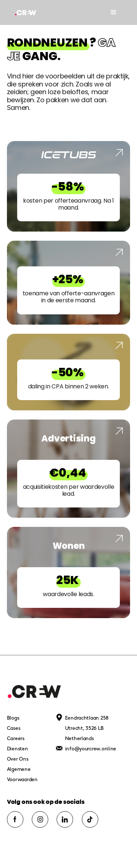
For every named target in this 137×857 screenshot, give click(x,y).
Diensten (17, 748)
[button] (113, 12)
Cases (13, 728)
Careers (15, 738)
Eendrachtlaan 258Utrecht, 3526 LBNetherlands (87, 728)
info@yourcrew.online (90, 748)
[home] (28, 12)
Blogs (13, 718)
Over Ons (17, 759)
